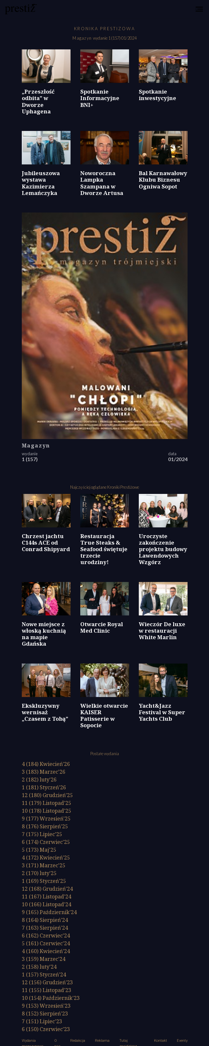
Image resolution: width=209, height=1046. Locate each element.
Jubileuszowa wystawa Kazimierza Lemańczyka (41, 182)
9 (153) (46, 1005)
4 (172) (46, 857)
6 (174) (46, 842)
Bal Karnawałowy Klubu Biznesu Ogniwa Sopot (163, 179)
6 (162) (46, 935)
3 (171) (43, 865)
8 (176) (45, 826)
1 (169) (44, 881)
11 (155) (46, 990)
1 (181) (44, 787)
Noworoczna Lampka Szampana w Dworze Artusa (101, 182)
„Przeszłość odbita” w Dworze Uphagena (38, 101)
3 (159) (43, 958)
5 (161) (46, 943)
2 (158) (39, 966)
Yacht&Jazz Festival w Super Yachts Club (162, 712)
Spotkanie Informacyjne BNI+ (99, 98)
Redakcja (77, 1041)
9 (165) (49, 912)
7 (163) (45, 927)
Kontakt (160, 1041)
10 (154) (51, 997)
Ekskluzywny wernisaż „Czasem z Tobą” (45, 712)
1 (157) (44, 974)
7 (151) (42, 1021)
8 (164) (45, 919)
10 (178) (46, 810)
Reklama (102, 1041)
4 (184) (46, 764)
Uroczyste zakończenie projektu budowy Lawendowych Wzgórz (163, 549)
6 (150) (46, 1029)
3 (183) (43, 771)
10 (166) (46, 904)
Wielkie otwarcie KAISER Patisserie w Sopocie (104, 715)
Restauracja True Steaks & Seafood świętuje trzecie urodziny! (103, 549)
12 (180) (47, 795)
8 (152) (45, 1013)
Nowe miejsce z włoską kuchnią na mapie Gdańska (44, 633)
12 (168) (47, 888)
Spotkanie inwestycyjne (157, 95)
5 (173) (39, 849)
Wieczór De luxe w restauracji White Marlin (162, 630)
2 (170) (39, 873)
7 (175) (42, 834)
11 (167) (46, 896)
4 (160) (46, 951)
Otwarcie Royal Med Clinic (101, 627)
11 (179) (46, 803)
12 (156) (47, 982)
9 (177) (46, 818)
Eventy (182, 1041)
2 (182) (39, 779)
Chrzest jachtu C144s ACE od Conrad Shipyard (46, 542)
